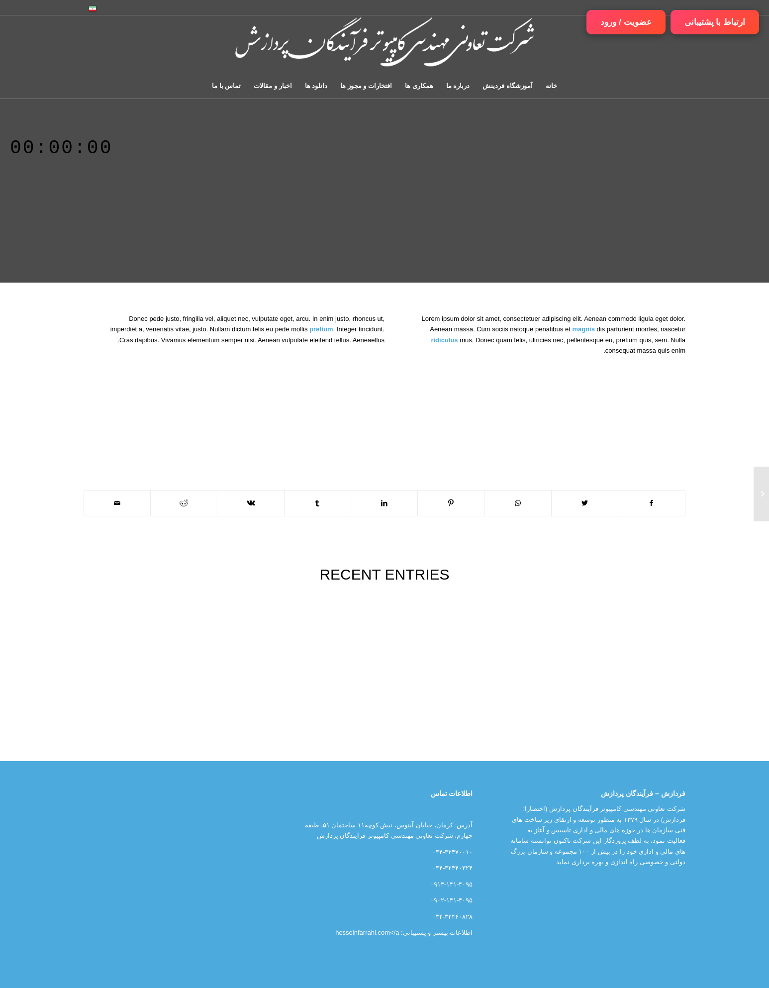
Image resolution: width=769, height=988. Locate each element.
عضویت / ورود (625, 22)
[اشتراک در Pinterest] (451, 503)
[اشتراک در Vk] (250, 503)
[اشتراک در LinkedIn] (384, 503)
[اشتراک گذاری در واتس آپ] (517, 503)
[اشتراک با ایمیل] (117, 503)
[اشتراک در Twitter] (585, 503)
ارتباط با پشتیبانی (714, 22)
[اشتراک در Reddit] (184, 503)
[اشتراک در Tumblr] (318, 503)
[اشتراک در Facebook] (651, 503)
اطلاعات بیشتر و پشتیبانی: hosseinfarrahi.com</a (404, 932)
